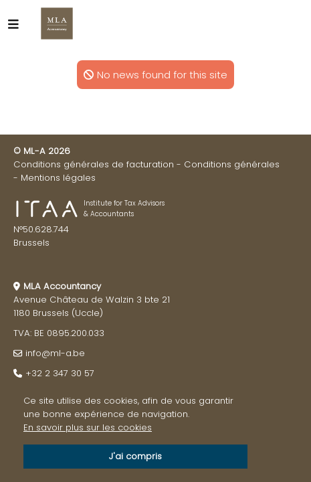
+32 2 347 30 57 (59, 373)
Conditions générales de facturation (93, 164)
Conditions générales (232, 164)
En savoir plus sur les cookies (87, 427)
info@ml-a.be (55, 353)
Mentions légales (58, 177)
